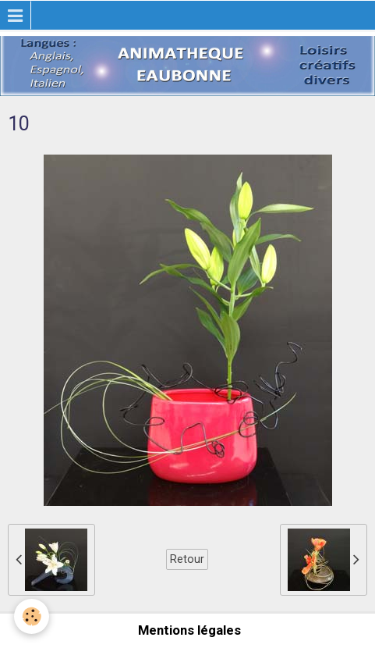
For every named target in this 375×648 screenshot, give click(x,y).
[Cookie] (31, 616)
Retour (187, 559)
